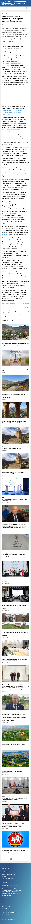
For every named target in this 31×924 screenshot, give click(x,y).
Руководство (5, 887)
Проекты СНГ (5, 876)
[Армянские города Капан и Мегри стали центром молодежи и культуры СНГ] (15, 465)
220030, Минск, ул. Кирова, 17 (8, 905)
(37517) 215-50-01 (6, 906)
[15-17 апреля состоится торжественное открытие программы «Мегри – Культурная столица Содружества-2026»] (15, 387)
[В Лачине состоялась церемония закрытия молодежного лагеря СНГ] (15, 572)
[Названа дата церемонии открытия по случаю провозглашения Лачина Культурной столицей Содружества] (15, 763)
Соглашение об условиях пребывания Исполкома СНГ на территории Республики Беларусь (14, 891)
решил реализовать (10, 213)
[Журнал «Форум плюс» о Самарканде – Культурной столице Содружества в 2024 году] (15, 843)
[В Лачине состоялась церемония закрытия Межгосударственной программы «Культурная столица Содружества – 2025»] (15, 491)
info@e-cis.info (5, 915)
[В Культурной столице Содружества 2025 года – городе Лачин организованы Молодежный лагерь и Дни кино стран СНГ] (15, 598)
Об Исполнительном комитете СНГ (9, 885)
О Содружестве (5, 871)
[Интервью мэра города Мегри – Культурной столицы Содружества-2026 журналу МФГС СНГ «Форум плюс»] (15, 414)
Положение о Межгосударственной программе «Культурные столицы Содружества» (12, 112)
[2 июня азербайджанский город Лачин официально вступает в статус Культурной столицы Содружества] (15, 737)
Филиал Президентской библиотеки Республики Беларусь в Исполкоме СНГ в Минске (15, 897)
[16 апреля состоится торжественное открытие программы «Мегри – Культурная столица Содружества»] (15, 336)
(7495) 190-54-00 (5, 914)
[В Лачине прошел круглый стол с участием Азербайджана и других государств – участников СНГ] (15, 652)
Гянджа (25, 234)
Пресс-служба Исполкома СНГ (9, 919)
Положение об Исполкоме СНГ (9, 888)
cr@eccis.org (4, 908)
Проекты (8, 13)
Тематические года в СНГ (7, 878)
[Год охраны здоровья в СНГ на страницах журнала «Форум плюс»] (15, 361)
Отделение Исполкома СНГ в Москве (10, 893)
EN (28, 8)
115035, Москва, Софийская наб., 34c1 (10, 912)
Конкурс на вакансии (6, 895)
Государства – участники (7, 872)
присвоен (4, 234)
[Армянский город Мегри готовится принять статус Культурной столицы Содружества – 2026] (15, 439)
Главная (3, 13)
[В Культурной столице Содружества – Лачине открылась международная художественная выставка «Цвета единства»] (15, 625)
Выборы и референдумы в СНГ (9, 874)
